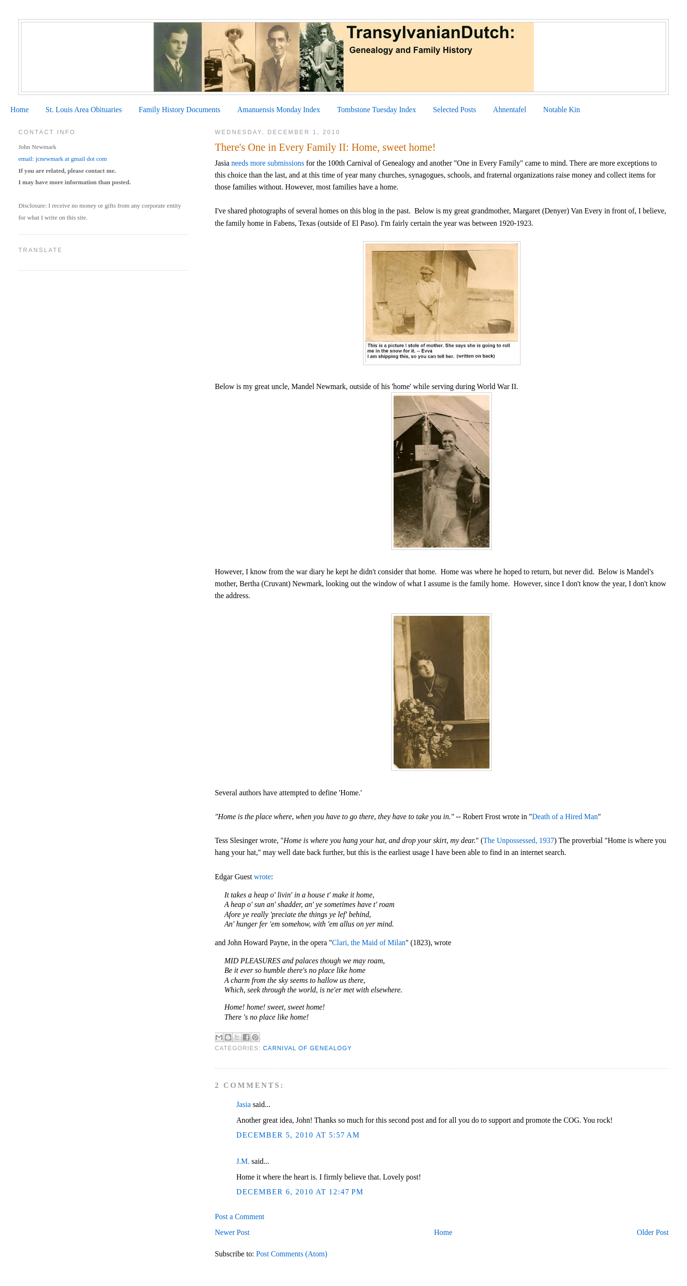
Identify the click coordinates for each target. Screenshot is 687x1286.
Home (19, 109)
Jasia (243, 1104)
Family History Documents (179, 109)
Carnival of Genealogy (307, 1048)
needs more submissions (267, 163)
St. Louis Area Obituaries (84, 109)
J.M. (243, 1161)
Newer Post (232, 1232)
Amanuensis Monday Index (278, 109)
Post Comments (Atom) (291, 1254)
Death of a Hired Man (565, 816)
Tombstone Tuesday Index (376, 109)
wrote (262, 877)
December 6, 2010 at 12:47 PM (300, 1192)
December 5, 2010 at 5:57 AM (298, 1135)
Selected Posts (454, 109)
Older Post (653, 1232)
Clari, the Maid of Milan (369, 942)
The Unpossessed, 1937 (518, 840)
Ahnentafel (509, 109)
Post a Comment (239, 1216)
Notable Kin (561, 109)
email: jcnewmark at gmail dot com (62, 158)
